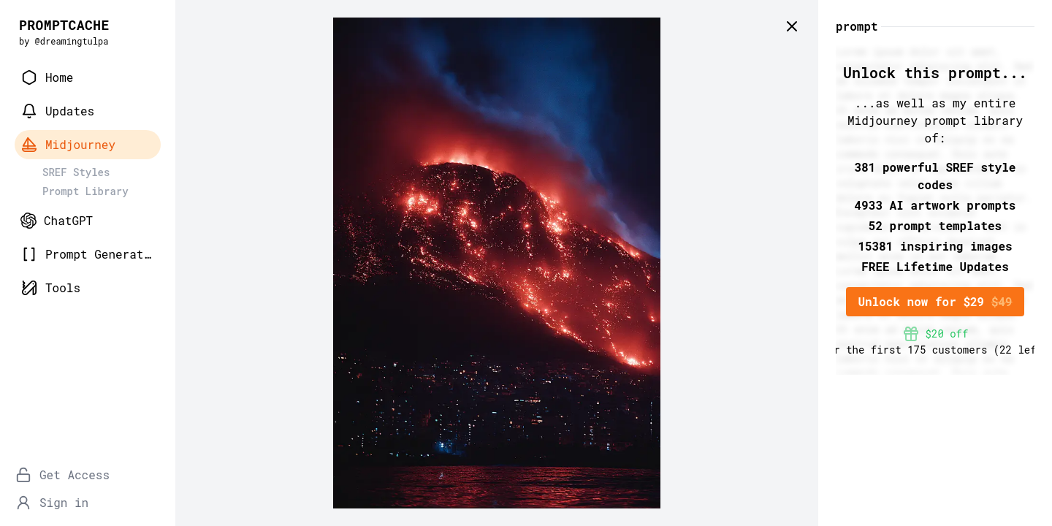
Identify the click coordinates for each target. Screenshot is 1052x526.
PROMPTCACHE (64, 25)
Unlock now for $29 (935, 301)
